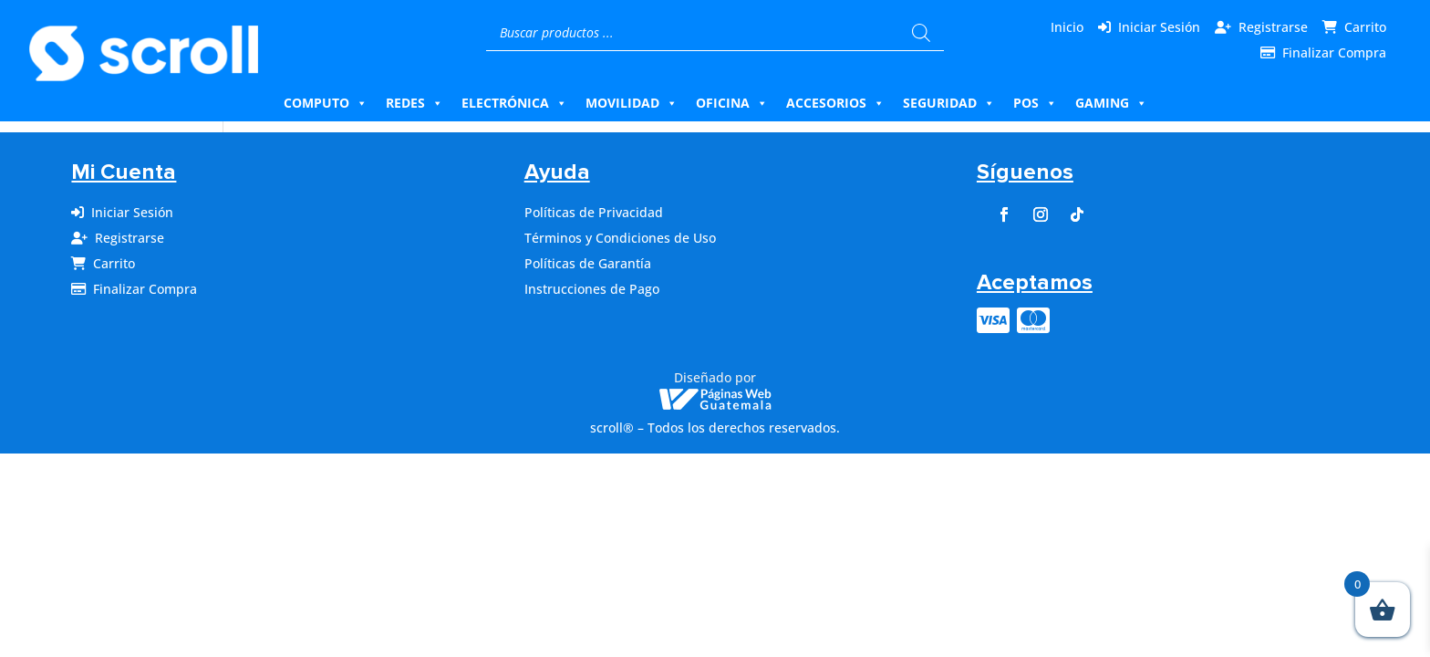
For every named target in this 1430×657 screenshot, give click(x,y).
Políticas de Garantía (587, 263)
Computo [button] (326, 103)
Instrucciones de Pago (591, 288)
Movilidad (631, 103)
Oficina (732, 103)
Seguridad (949, 103)
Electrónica (514, 103)
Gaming (1111, 103)
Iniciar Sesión (1159, 27)
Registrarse (1273, 27)
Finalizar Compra (1334, 52)
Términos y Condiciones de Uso (620, 237)
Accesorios (835, 103)
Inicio (1067, 27)
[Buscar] (921, 33)
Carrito (1365, 27)
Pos (1035, 103)
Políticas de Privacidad (593, 212)
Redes (414, 103)
